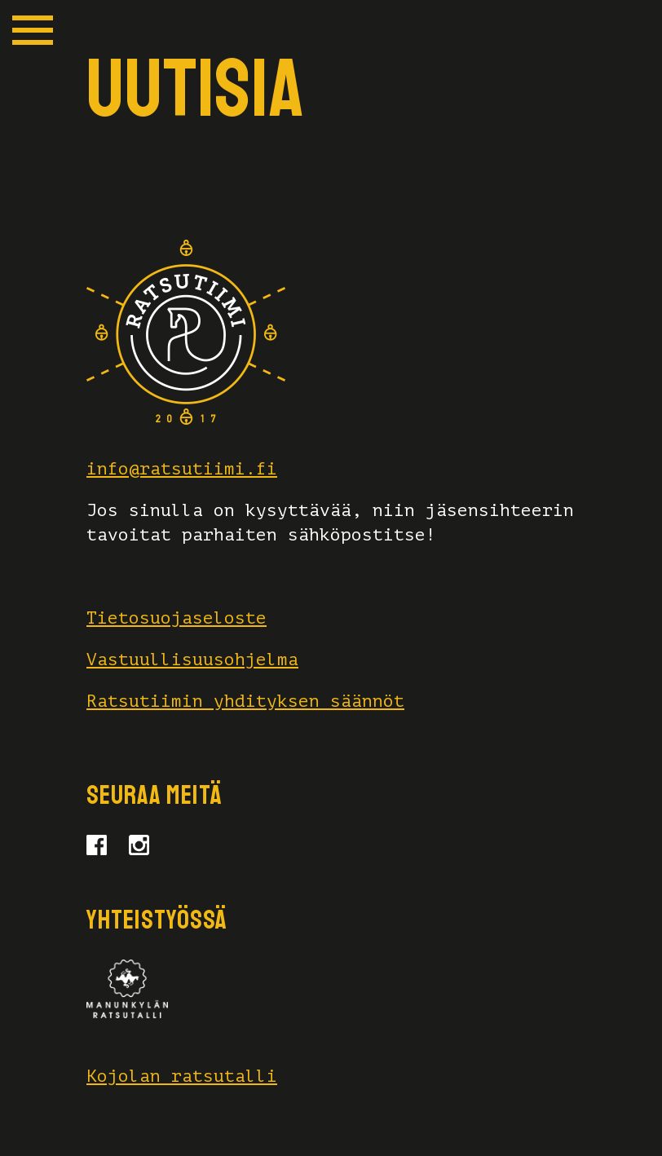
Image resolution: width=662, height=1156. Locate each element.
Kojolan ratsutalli (181, 1076)
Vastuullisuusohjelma (192, 659)
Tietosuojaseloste (176, 618)
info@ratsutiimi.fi (181, 469)
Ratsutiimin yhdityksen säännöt (245, 701)
